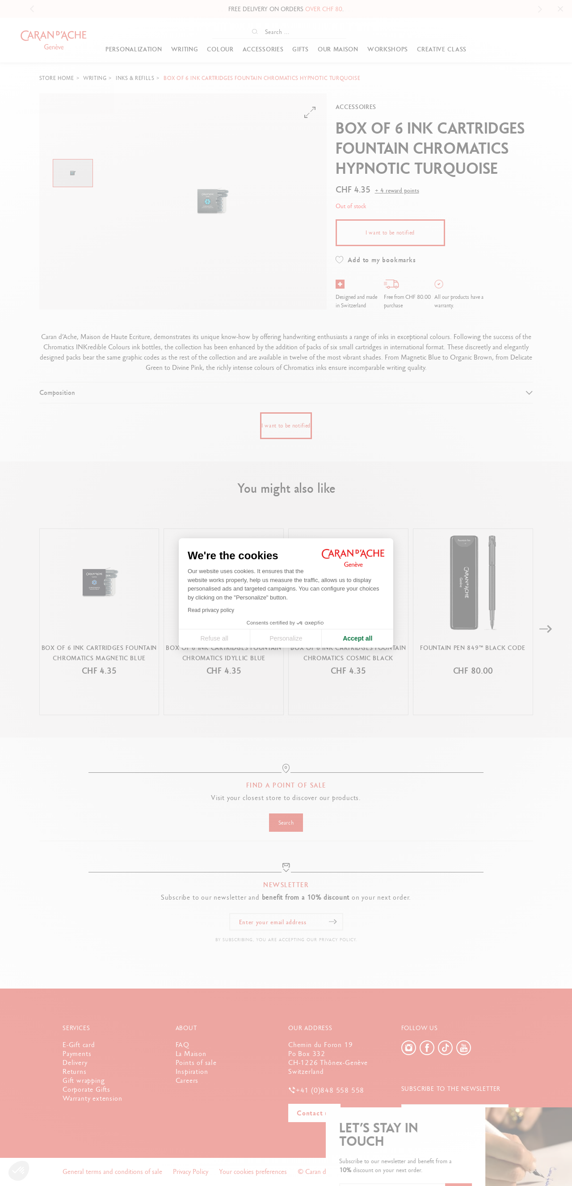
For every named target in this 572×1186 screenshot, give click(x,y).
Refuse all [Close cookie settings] (214, 638)
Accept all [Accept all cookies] (357, 638)
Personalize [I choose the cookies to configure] (285, 638)
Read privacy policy (211, 610)
